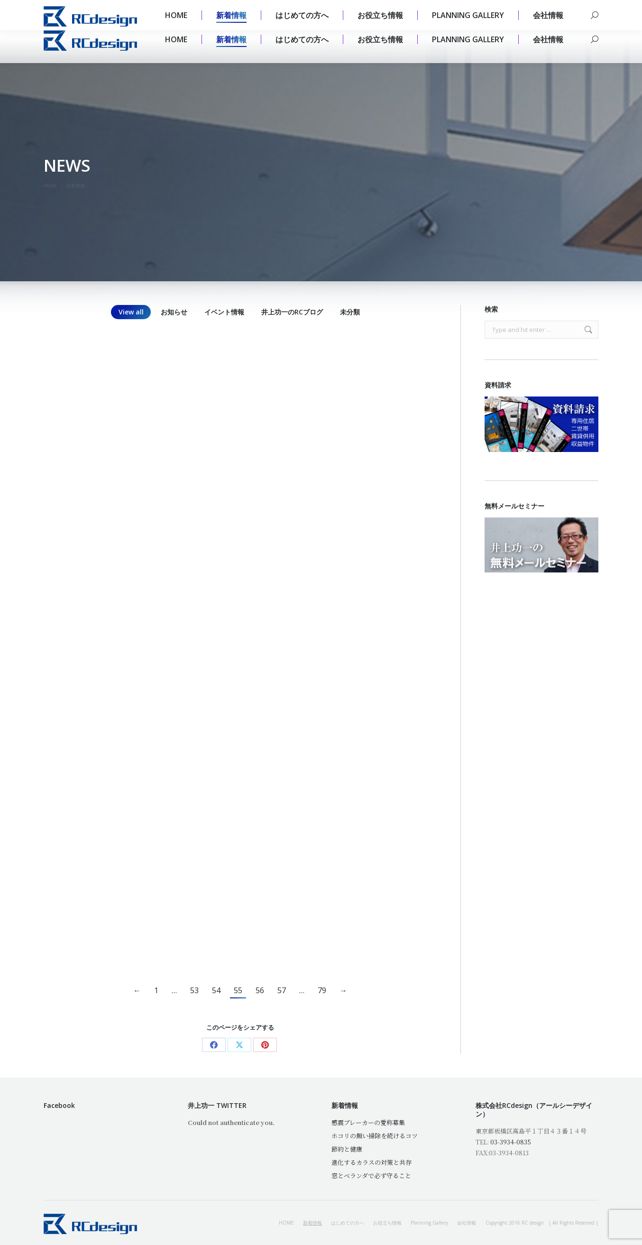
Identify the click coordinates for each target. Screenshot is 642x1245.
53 (194, 990)
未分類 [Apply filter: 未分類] (350, 311)
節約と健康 (346, 1148)
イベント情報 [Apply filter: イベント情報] (224, 311)
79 (322, 990)
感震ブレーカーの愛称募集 (368, 1122)
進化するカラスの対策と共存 (371, 1162)
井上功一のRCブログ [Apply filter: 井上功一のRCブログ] (292, 311)
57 (281, 990)
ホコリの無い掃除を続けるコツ (374, 1135)
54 (216, 990)
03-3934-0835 (510, 1141)
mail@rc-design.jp (132, 7)
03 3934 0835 (68, 7)
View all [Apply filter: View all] (131, 311)
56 (260, 990)
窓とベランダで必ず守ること (371, 1175)
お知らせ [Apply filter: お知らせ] (174, 311)
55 (238, 990)
